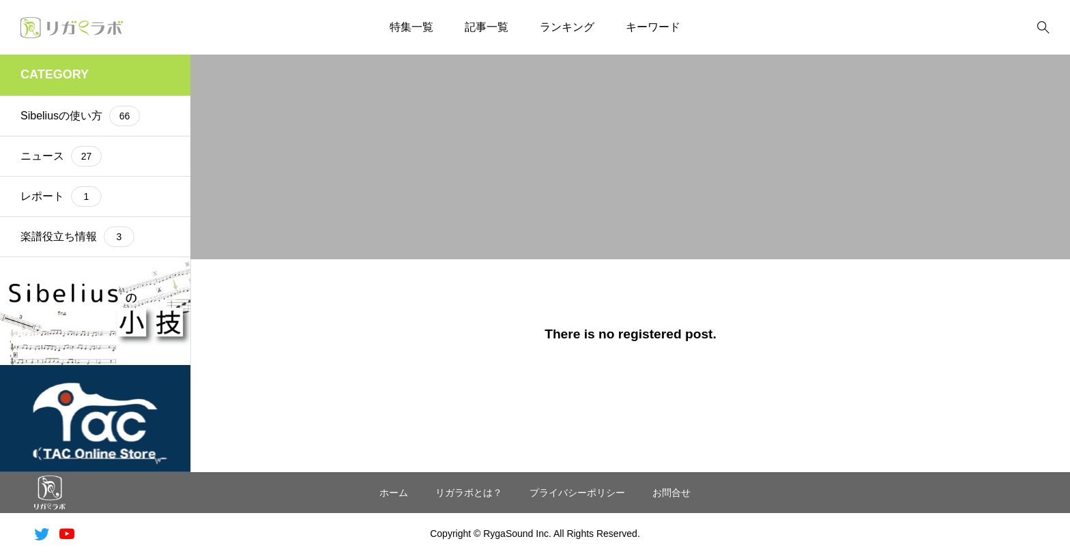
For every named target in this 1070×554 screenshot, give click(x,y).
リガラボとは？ (468, 492)
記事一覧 (486, 27)
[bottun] (1043, 27)
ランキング (567, 27)
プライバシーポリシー (577, 492)
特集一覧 (411, 27)
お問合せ (671, 492)
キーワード (653, 27)
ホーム (393, 492)
